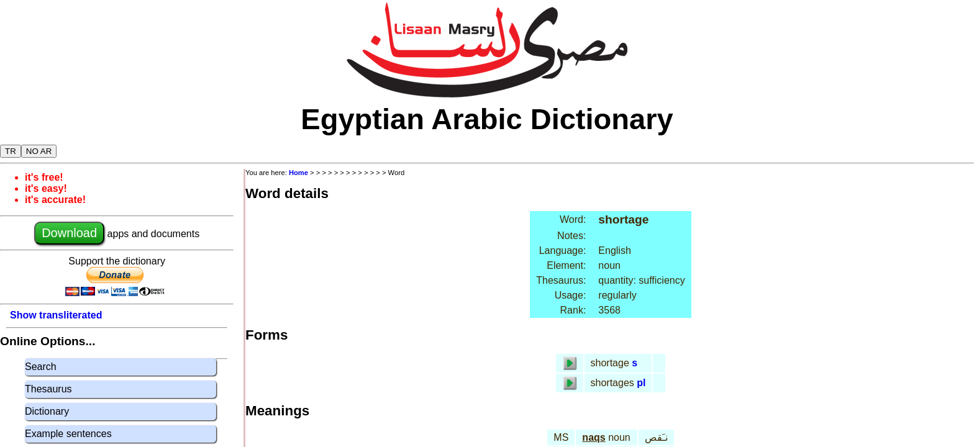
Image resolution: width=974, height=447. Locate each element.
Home (298, 172)
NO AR (39, 151)
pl (641, 382)
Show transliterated (56, 315)
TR (10, 151)
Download (69, 233)
